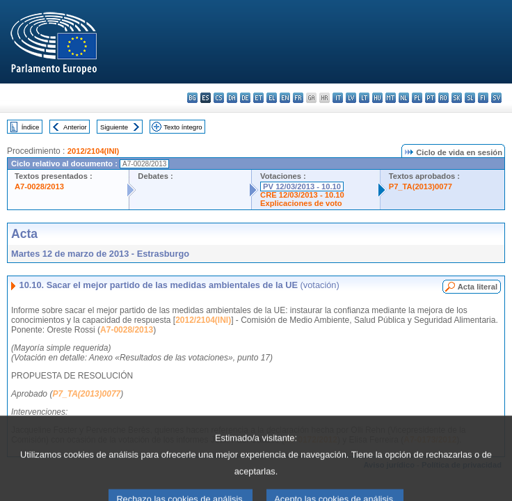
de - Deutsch (245, 98)
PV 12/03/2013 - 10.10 (302, 186)
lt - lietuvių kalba (364, 98)
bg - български (192, 98)
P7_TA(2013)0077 (420, 186)
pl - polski (417, 98)
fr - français (298, 98)
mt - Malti (390, 98)
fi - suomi (483, 98)
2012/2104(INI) (93, 151)
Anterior (75, 127)
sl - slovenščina (470, 98)
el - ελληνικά (271, 98)
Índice (31, 127)
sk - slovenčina (456, 98)
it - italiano (338, 98)
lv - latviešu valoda (351, 98)
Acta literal (477, 287)
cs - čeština (219, 98)
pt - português (430, 98)
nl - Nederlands (404, 98)
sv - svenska (496, 98)
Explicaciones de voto (301, 203)
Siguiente (114, 127)
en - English (285, 98)
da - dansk (232, 98)
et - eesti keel (258, 98)
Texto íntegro (182, 127)
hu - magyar (377, 98)
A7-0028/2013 (39, 186)
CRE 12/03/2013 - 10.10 (302, 195)
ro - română (443, 98)
